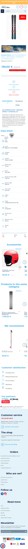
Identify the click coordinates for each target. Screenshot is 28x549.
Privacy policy (4, 482)
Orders (14, 452)
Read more (14, 501)
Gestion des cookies (6, 517)
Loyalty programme (6, 468)
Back (2, 465)
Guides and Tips (5, 508)
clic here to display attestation (14, 407)
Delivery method (5, 458)
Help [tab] (17, 105)
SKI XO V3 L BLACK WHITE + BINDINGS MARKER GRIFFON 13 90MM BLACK (9, 313)
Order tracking (4, 463)
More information (5, 510)
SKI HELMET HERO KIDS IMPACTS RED (8, 270)
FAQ (2, 505)
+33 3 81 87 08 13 (7, 418)
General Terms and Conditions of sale (10, 456)
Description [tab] (7, 101)
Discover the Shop (11, 444)
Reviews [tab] (19, 101)
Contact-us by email (12, 427)
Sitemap (3, 515)
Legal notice (4, 479)
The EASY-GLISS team (6, 477)
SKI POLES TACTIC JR (7, 351)
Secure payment (5, 460)
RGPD (2, 484)
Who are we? (14, 473)
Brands (2, 513)
